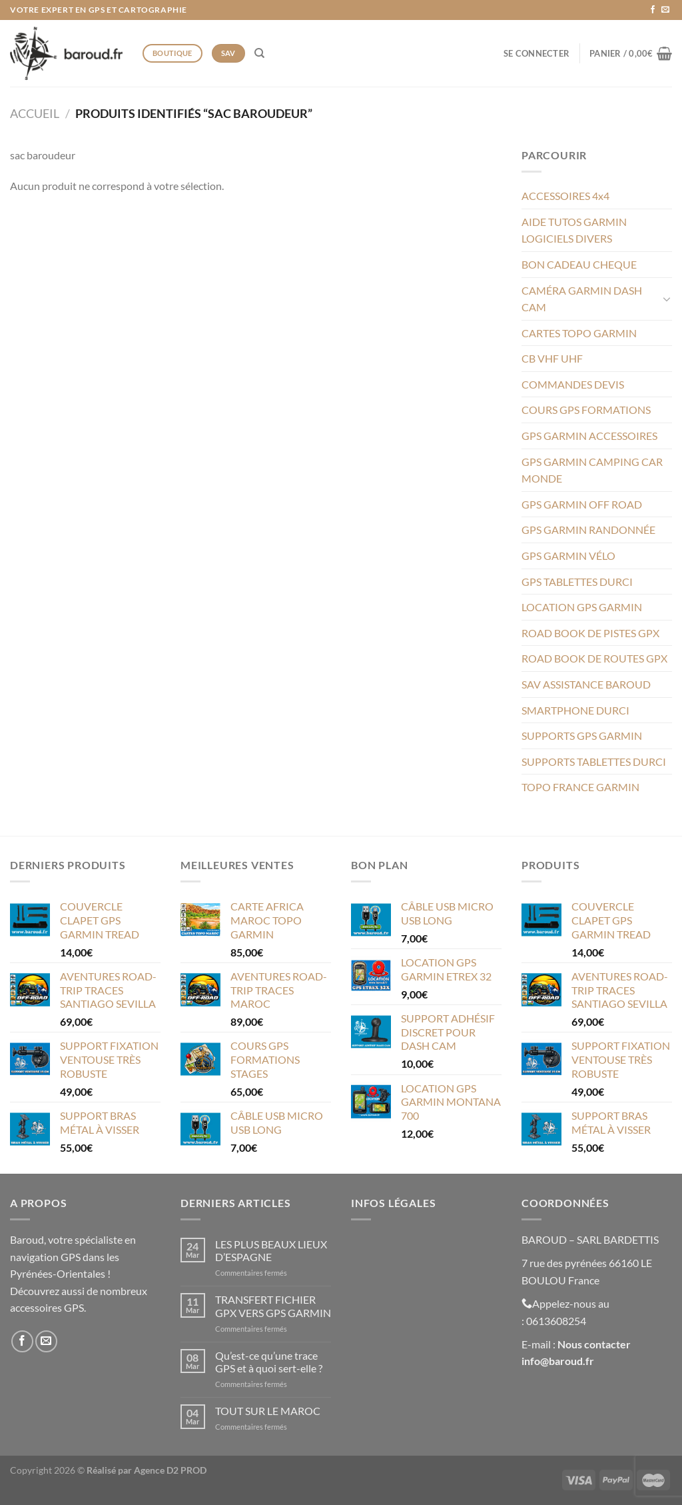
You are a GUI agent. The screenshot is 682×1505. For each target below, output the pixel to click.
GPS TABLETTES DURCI (577, 581)
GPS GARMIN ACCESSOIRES (589, 435)
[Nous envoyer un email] (665, 10)
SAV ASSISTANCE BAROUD (586, 684)
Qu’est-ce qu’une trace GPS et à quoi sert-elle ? (268, 1361)
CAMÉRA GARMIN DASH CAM (581, 299)
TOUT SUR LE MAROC (267, 1410)
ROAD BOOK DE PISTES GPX (590, 633)
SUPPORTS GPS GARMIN (581, 735)
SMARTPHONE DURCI (575, 710)
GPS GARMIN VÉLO (568, 555)
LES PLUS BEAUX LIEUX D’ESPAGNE (271, 1250)
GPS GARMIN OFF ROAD (581, 504)
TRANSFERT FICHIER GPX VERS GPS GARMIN (273, 1305)
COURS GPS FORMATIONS (586, 409)
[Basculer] (666, 299)
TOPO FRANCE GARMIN (580, 786)
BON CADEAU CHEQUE (579, 264)
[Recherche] (259, 53)
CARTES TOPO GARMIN (579, 333)
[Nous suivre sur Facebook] (653, 10)
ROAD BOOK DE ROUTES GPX (594, 658)
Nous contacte (591, 1344)
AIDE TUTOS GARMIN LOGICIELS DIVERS (574, 230)
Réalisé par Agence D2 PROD (146, 1470)
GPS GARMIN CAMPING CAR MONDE (592, 470)
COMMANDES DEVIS (572, 384)
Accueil (34, 113)
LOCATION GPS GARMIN (581, 607)
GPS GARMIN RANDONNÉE (588, 529)
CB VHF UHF (552, 358)
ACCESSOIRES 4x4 (565, 195)
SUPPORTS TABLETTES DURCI (593, 761)
